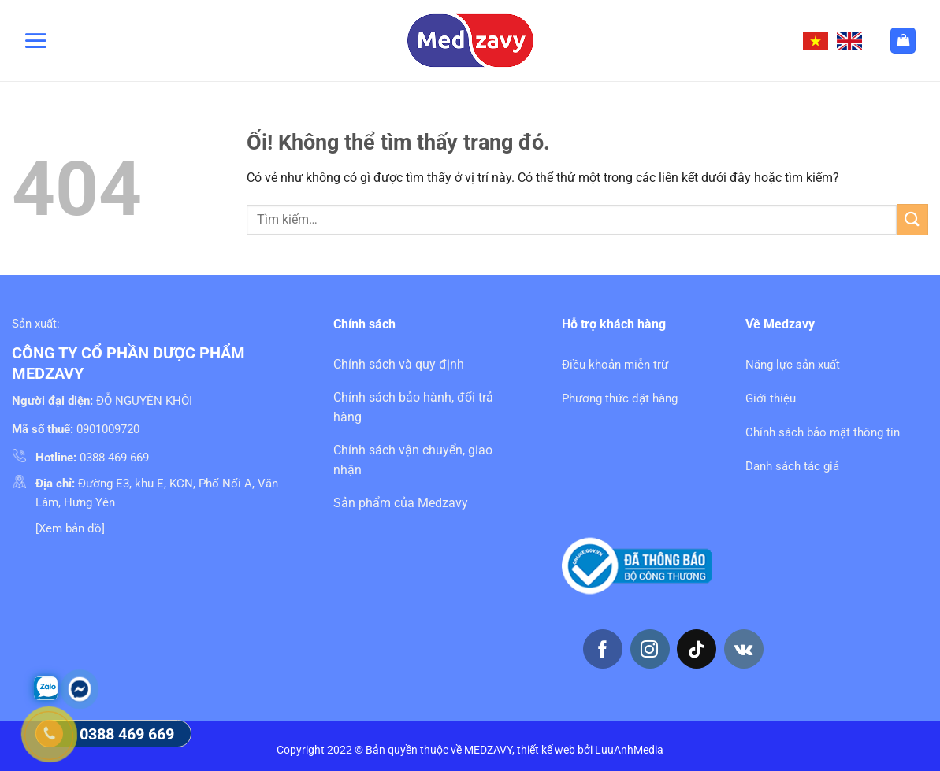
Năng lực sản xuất (792, 365)
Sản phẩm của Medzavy (400, 502)
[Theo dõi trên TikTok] (696, 649)
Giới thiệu (770, 398)
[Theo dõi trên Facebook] (602, 649)
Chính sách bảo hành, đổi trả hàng (413, 407)
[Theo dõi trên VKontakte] (744, 649)
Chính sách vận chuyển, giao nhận (412, 460)
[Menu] (35, 40)
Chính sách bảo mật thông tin (822, 432)
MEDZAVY (488, 750)
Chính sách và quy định (398, 364)
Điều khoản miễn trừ (615, 365)
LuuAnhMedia (629, 750)
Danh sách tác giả (792, 466)
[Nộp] (912, 219)
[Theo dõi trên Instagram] (650, 649)
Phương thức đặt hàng (620, 398)
